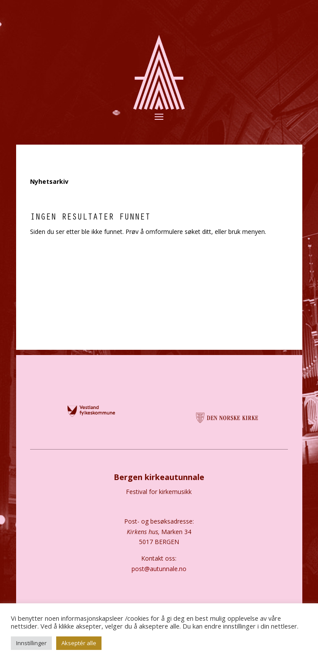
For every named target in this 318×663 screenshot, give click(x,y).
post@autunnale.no (159, 569)
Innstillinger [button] (31, 643)
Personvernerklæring (159, 592)
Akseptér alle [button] (78, 643)
